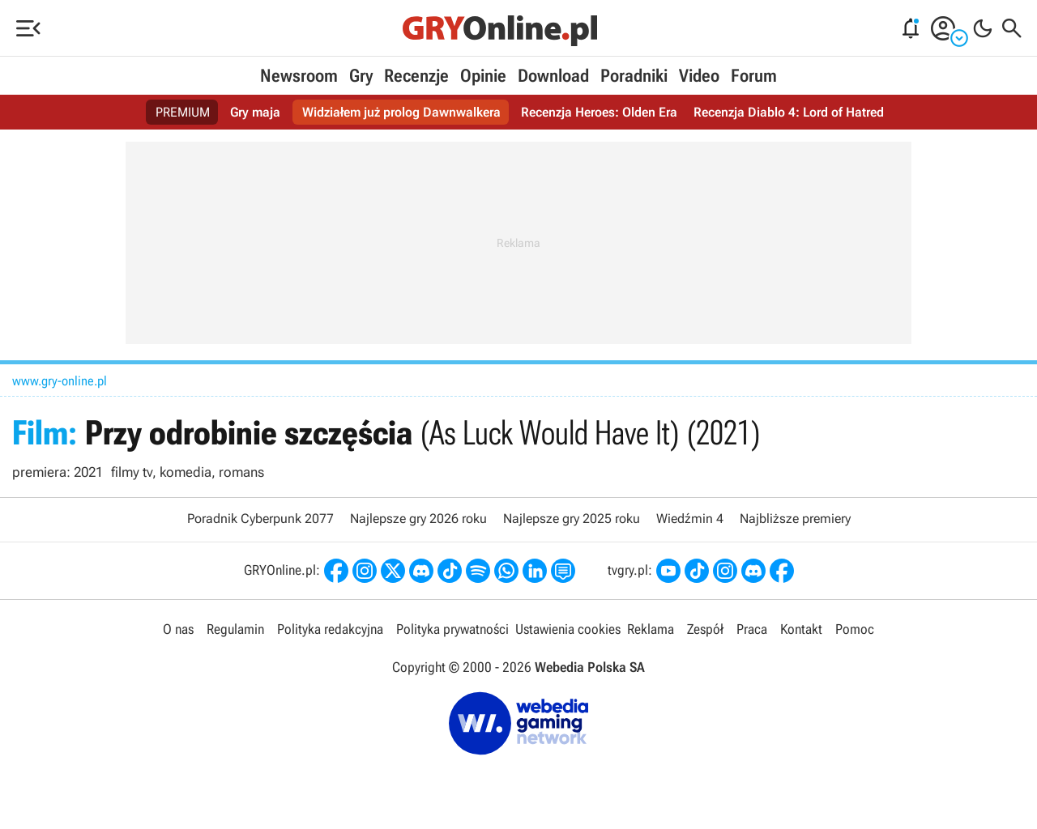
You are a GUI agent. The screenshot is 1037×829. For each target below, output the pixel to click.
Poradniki (634, 76)
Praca (751, 629)
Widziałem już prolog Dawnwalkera (401, 112)
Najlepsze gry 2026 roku (418, 518)
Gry (361, 76)
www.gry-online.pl (59, 381)
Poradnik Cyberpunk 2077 (260, 518)
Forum (754, 76)
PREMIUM (183, 112)
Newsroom (299, 76)
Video (699, 76)
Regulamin (235, 629)
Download (553, 76)
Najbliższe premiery (795, 518)
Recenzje (416, 76)
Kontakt (801, 629)
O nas (178, 629)
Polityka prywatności (452, 629)
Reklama (650, 629)
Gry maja (255, 112)
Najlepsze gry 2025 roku (571, 518)
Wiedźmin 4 (689, 518)
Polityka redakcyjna (330, 629)
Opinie (483, 76)
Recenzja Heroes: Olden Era (599, 112)
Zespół (705, 629)
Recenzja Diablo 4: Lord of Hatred (788, 112)
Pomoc (854, 629)
